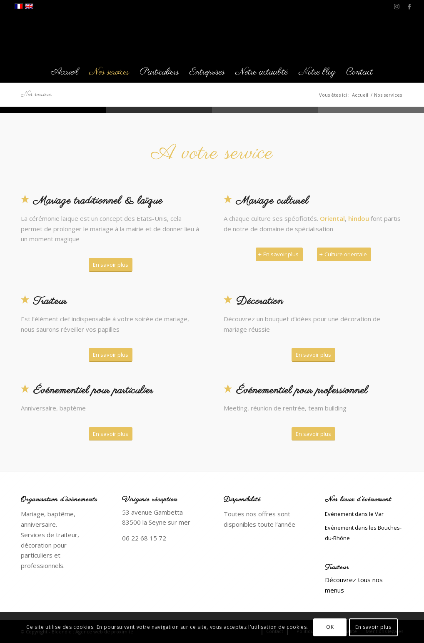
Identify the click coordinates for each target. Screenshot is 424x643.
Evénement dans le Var (354, 514)
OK (330, 626)
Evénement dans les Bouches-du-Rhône (363, 533)
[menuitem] (64, 72)
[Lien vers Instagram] (397, 6)
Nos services (36, 94)
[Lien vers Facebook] (409, 6)
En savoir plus (373, 626)
